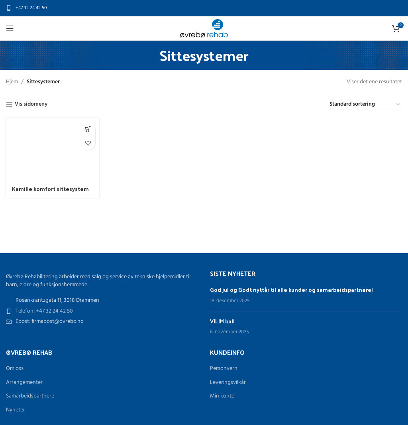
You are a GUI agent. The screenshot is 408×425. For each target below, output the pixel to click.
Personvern (223, 369)
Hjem (12, 82)
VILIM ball (222, 321)
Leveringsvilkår (228, 383)
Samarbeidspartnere (30, 396)
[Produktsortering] (365, 104)
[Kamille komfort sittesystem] (52, 149)
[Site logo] (204, 28)
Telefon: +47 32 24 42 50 (44, 311)
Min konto (222, 396)
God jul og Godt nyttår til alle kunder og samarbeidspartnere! (291, 290)
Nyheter (15, 410)
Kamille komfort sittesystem (50, 189)
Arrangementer (24, 383)
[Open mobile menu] (10, 28)
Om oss (15, 369)
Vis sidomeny (31, 104)
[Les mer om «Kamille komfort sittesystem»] (88, 129)
